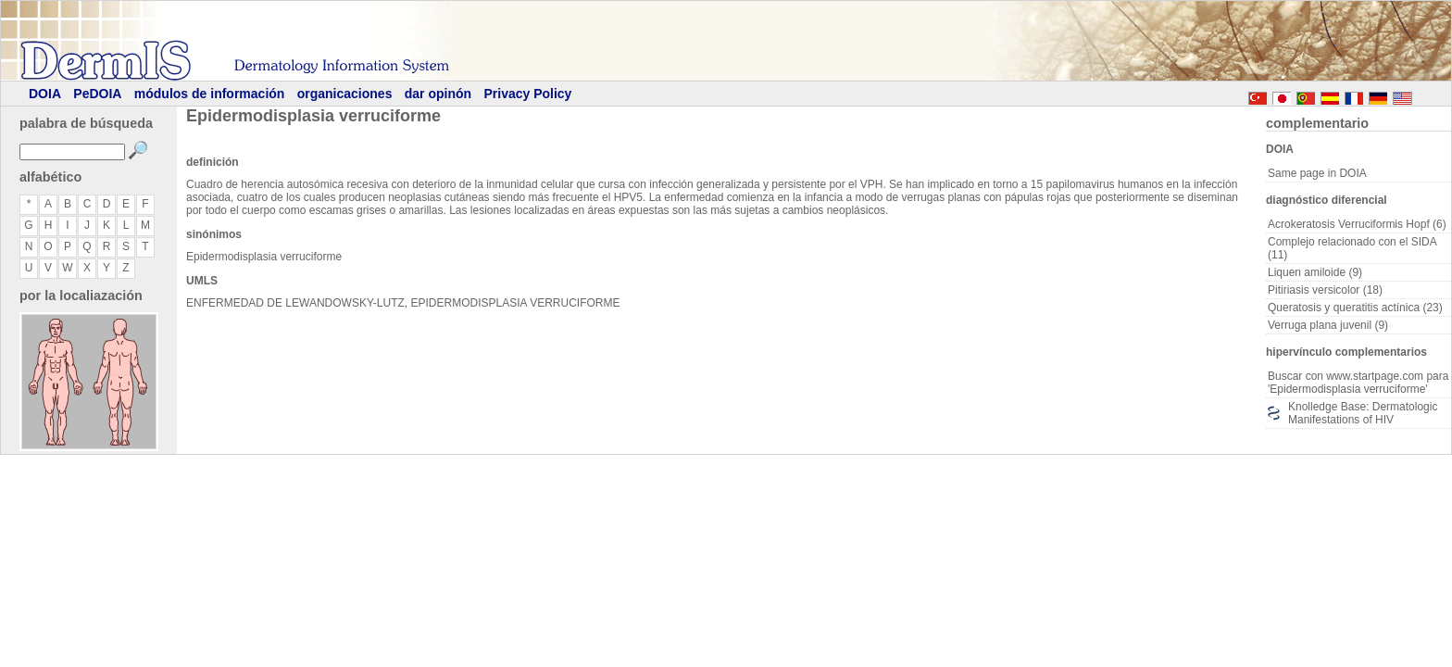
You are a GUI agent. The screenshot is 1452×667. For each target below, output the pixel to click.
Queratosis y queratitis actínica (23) (1355, 307)
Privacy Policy (527, 93)
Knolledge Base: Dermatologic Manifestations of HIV (1362, 413)
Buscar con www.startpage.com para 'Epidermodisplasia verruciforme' (1358, 383)
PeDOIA (97, 93)
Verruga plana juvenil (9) (1328, 325)
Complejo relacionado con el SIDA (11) (1352, 248)
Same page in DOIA (1317, 173)
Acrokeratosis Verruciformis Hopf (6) (1357, 224)
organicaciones (345, 93)
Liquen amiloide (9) (1315, 272)
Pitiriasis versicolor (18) (1325, 289)
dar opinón (438, 93)
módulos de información (209, 93)
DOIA (45, 93)
